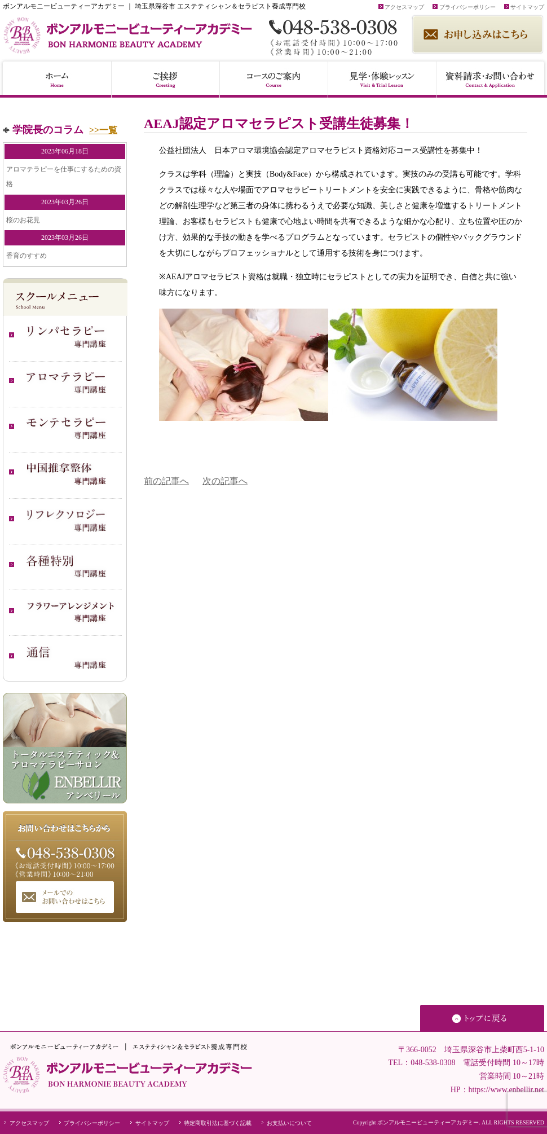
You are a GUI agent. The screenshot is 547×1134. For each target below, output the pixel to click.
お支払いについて (286, 1123)
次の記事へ (225, 481)
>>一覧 (103, 130)
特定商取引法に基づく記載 (215, 1123)
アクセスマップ (401, 7)
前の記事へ (166, 481)
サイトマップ (524, 7)
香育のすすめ (26, 256)
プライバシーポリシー (464, 7)
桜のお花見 (23, 220)
